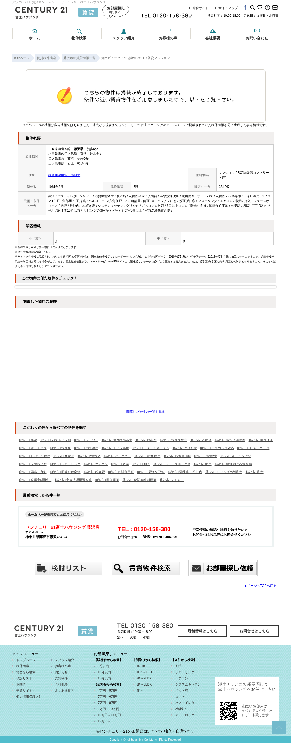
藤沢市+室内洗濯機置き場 (73, 480)
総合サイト (201, 8)
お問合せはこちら (254, 631)
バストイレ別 (184, 703)
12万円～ (104, 721)
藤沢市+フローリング (65, 464)
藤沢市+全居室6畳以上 (35, 480)
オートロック (184, 715)
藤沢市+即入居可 (107, 480)
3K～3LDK (144, 684)
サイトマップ (228, 8)
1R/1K (141, 666)
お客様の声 (168, 38)
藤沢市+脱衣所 (146, 440)
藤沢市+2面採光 (89, 456)
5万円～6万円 (107, 697)
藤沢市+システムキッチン (150, 448)
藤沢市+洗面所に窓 (33, 464)
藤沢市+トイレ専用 (115, 448)
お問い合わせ (257, 38)
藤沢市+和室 (255, 472)
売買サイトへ (25, 690)
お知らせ (61, 672)
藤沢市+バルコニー (117, 456)
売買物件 (61, 678)
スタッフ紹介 (123, 38)
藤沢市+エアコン (96, 464)
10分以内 (104, 672)
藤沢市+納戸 (203, 464)
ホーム (34, 38)
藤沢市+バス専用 (86, 448)
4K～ (140, 690)
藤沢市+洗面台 (201, 440)
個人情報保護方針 (29, 697)
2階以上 (181, 709)
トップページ (25, 660)
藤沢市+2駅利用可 (121, 472)
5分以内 (103, 666)
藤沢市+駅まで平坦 (151, 472)
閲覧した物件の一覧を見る (145, 412)
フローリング (184, 672)
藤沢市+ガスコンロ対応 (217, 448)
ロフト (180, 697)
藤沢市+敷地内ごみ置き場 (233, 464)
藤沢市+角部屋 (63, 456)
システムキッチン (188, 684)
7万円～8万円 (107, 703)
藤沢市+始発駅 (94, 472)
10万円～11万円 (109, 715)
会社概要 (212, 38)
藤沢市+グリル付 (185, 448)
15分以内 (104, 678)
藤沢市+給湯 (28, 440)
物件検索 (78, 38)
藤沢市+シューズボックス (171, 464)
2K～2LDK (144, 678)
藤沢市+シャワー (86, 440)
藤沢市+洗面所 (60, 448)
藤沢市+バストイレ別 (55, 440)
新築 (178, 666)
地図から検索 (25, 672)
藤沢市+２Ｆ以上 (172, 480)
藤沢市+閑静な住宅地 (65, 472)
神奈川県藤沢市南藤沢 (64, 175)
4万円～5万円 (107, 690)
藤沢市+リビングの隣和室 (223, 472)
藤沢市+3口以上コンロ (253, 448)
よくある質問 (64, 690)
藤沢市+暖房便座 (261, 440)
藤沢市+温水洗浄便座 (230, 440)
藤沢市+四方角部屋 (177, 456)
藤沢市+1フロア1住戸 (34, 456)
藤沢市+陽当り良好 (33, 472)
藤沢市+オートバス (33, 448)
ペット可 (181, 690)
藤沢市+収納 (120, 464)
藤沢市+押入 (141, 464)
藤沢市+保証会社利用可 (139, 480)
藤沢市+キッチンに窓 (235, 456)
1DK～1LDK (145, 672)
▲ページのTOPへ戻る (260, 586)
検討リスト (24, 678)
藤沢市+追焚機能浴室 (117, 440)
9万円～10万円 (108, 709)
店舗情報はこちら (202, 631)
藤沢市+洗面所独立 (173, 440)
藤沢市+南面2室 (205, 456)
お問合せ (22, 684)
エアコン (181, 678)
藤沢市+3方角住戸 (147, 456)
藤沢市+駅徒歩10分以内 (185, 472)
